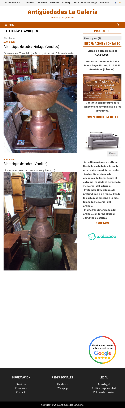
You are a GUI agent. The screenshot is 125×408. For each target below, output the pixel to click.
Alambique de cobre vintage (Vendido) (31, 46)
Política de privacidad (104, 388)
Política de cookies (103, 392)
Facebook (54, 2)
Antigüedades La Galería (63, 12)
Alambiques (10, 42)
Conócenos (42, 2)
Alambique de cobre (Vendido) (25, 164)
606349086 (102, 54)
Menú (9, 24)
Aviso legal (104, 384)
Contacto (104, 2)
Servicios (30, 2)
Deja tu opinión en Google (85, 2)
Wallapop (66, 2)
